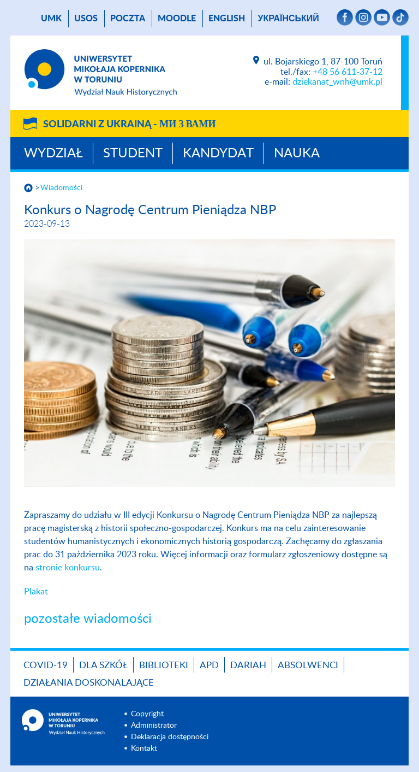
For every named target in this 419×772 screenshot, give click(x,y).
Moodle (177, 18)
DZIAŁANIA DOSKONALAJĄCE (88, 682)
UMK (51, 18)
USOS (86, 18)
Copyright (147, 714)
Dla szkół (103, 665)
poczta (127, 18)
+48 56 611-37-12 (347, 72)
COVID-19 (45, 665)
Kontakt (144, 748)
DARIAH (248, 665)
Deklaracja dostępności (169, 737)
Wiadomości (61, 188)
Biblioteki (163, 665)
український (288, 18)
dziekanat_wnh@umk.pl (337, 82)
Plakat (36, 591)
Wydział (53, 153)
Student (133, 153)
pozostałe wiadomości (88, 619)
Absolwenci (308, 665)
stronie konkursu (67, 567)
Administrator (154, 725)
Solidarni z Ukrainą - (129, 124)
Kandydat (218, 153)
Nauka (297, 153)
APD (209, 665)
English (226, 18)
